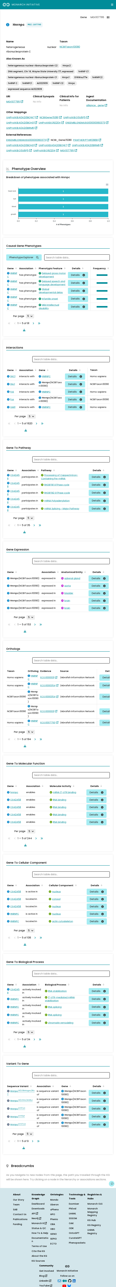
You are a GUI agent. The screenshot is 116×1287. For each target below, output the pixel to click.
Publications (20, 1219)
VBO (52, 1229)
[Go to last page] (38, 323)
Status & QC (39, 1228)
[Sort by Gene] (15, 268)
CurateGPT (75, 1238)
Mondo (54, 1199)
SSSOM (73, 1218)
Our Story (18, 1199)
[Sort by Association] (35, 268)
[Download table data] (23, 330)
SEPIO (53, 1238)
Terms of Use (39, 1246)
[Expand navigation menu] (112, 5)
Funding (17, 1224)
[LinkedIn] (74, 1280)
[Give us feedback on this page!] (111, 1183)
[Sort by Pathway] (53, 470)
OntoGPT (74, 1233)
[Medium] (64, 1280)
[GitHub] (69, 1280)
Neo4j (36, 1218)
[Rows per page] (30, 316)
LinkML (72, 1213)
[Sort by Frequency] (107, 268)
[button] (101, 275)
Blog (43, 1275)
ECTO (53, 1243)
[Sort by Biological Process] (68, 984)
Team (16, 1204)
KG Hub (91, 1220)
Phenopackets (77, 1242)
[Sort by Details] (82, 268)
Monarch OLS (95, 1203)
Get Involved (46, 1270)
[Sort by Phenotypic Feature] (64, 268)
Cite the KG (38, 1251)
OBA (52, 1224)
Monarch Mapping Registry (92, 1212)
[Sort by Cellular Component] (75, 885)
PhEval (72, 1208)
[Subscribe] (59, 1280)
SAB (15, 1209)
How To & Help (40, 1233)
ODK (71, 1228)
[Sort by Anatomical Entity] (84, 571)
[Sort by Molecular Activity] (73, 785)
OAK (71, 1223)
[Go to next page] (33, 323)
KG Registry (94, 1225)
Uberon (54, 1204)
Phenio (54, 1219)
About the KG (39, 1255)
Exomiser (74, 1203)
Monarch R (39, 1223)
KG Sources (38, 1260)
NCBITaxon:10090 (70, 47)
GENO (53, 1234)
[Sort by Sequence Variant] (30, 1086)
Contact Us (19, 1214)
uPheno (54, 1209)
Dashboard (38, 1203)
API (35, 1213)
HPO (52, 1214)
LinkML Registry (92, 1231)
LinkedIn (45, 1280)
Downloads (38, 1208)
